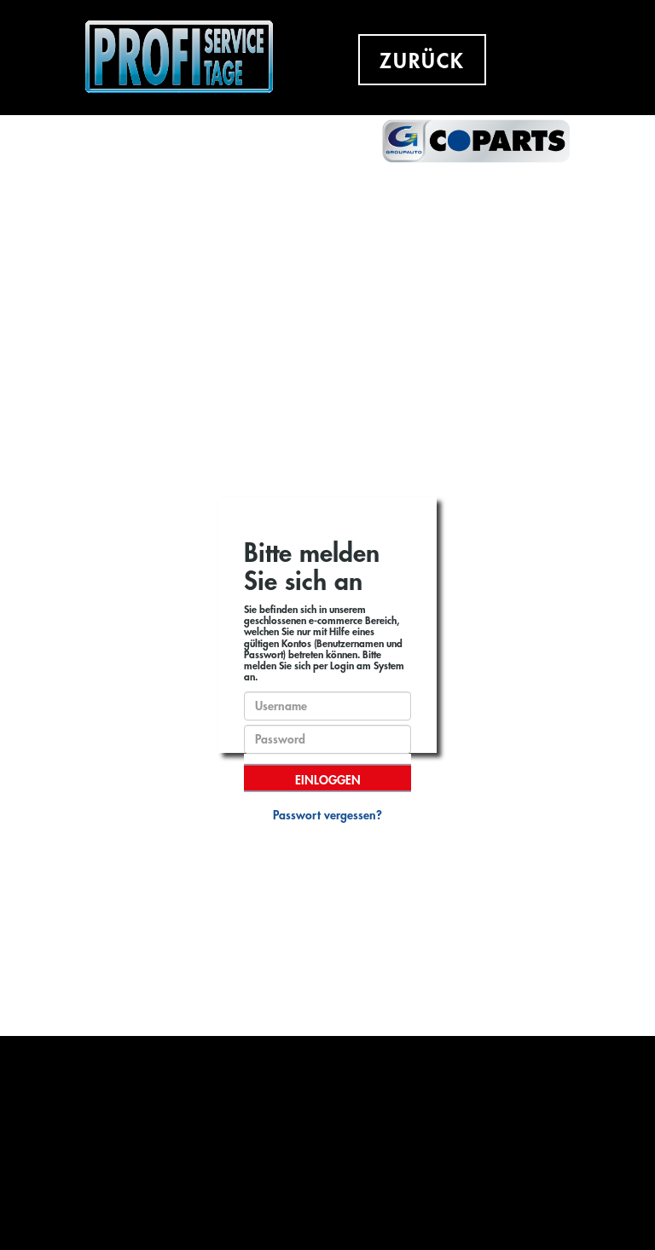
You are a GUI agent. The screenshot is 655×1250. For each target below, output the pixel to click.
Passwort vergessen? (327, 815)
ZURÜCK (422, 61)
